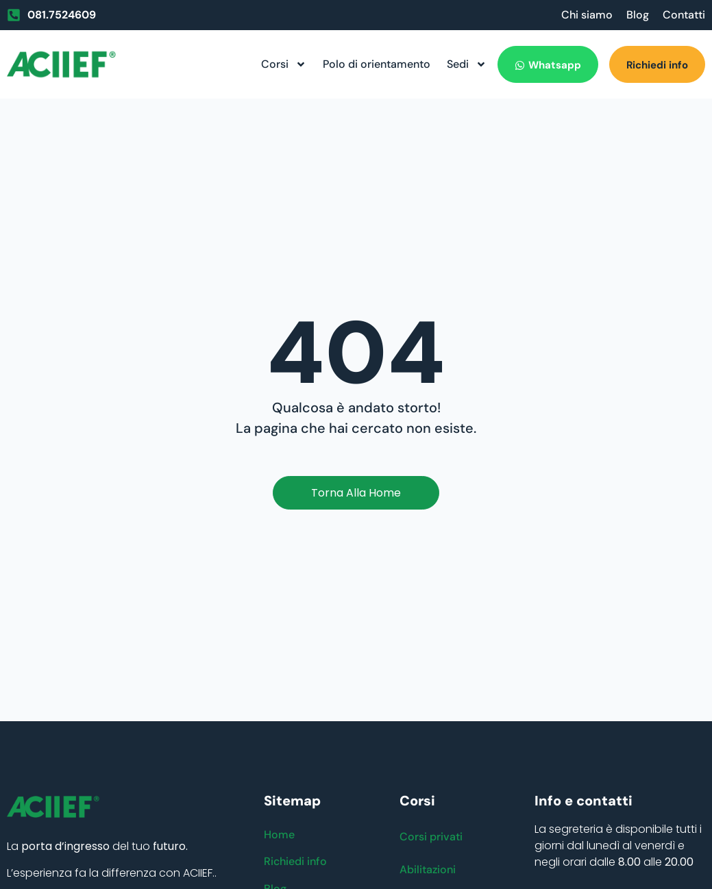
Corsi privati (431, 837)
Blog (637, 15)
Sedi (467, 64)
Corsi (283, 64)
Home (279, 834)
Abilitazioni (428, 870)
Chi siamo (587, 15)
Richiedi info (295, 862)
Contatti (684, 15)
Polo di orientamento (376, 64)
